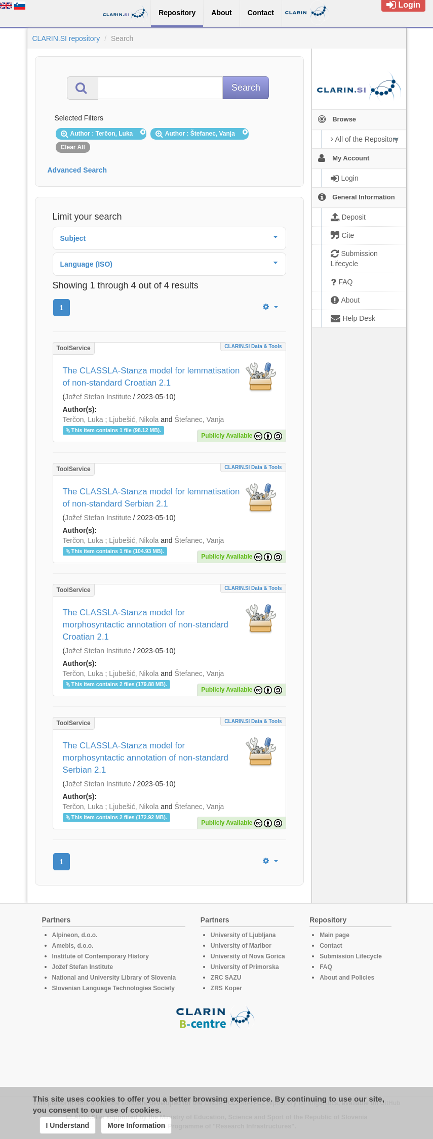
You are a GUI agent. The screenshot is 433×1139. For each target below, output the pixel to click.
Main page (334, 935)
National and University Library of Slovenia (114, 977)
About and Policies (347, 977)
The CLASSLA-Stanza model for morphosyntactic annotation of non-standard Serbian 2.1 (145, 758)
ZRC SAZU (226, 977)
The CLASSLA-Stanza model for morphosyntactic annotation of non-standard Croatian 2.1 (145, 625)
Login (403, 5)
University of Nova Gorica (248, 956)
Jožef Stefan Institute (98, 397)
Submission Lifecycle (351, 956)
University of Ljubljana (243, 935)
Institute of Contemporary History (100, 956)
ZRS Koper (226, 988)
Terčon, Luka (83, 419)
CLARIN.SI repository (66, 38)
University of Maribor (241, 945)
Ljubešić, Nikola (134, 419)
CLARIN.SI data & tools (253, 346)
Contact (331, 945)
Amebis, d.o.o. (73, 945)
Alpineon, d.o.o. (75, 935)
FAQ (326, 967)
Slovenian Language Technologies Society (113, 988)
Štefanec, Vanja (199, 419)
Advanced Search (77, 170)
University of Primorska (245, 967)
